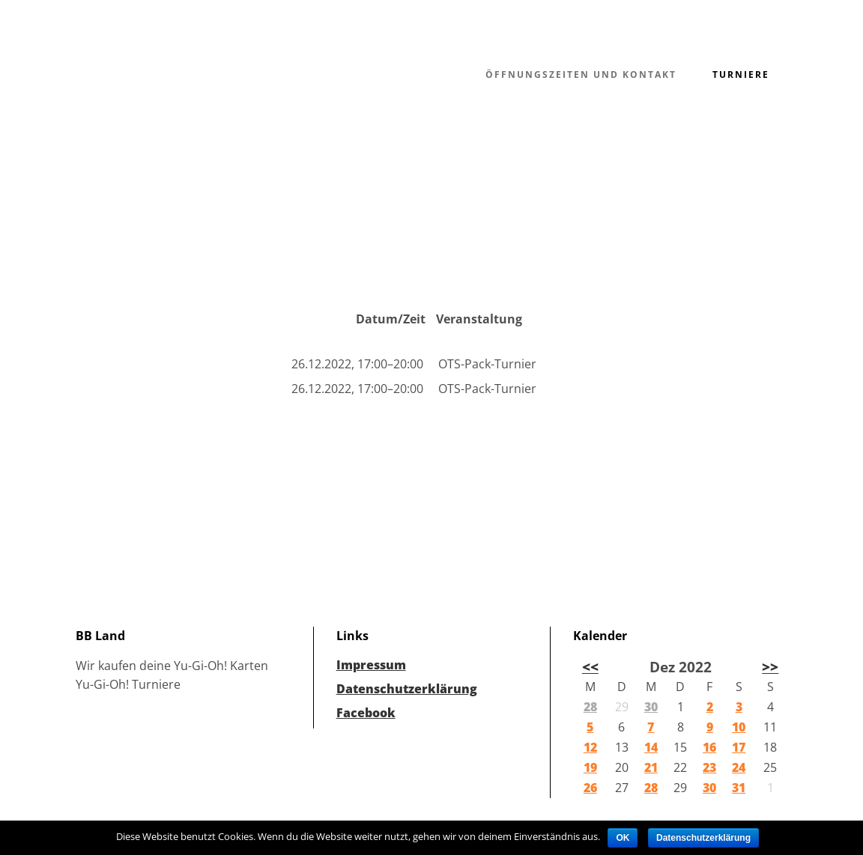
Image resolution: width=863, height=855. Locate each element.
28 (590, 707)
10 (738, 727)
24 (738, 767)
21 (651, 767)
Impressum (371, 665)
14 (651, 747)
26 (590, 787)
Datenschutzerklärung (406, 689)
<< (590, 667)
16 (709, 747)
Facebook (366, 713)
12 (590, 747)
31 (738, 787)
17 (738, 747)
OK (622, 838)
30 (651, 707)
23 (709, 767)
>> (770, 667)
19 (590, 767)
